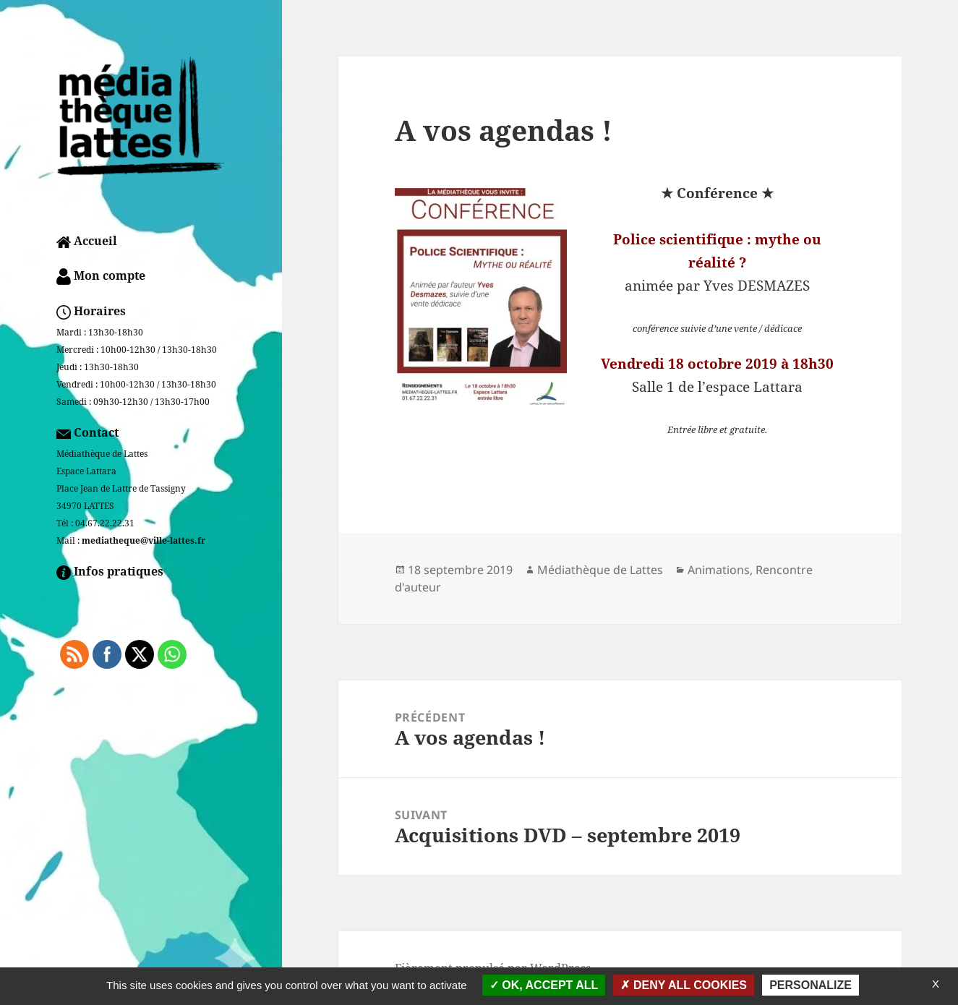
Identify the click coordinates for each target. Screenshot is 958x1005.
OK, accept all (543, 985)
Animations (719, 570)
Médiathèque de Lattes (600, 570)
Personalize (810, 985)
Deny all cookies (683, 985)
